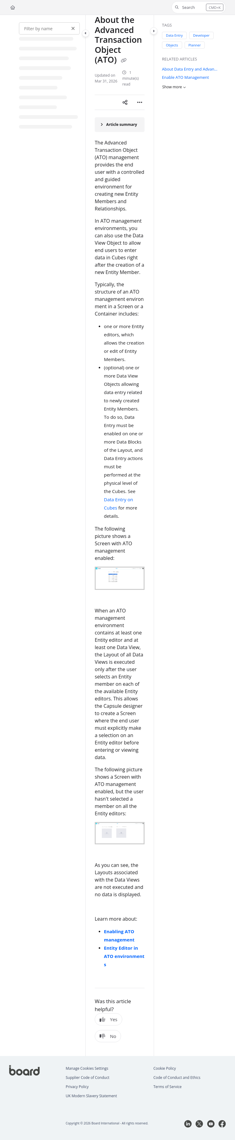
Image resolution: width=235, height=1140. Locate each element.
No (108, 1036)
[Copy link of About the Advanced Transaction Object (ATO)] (124, 60)
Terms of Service (167, 1086)
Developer (201, 35)
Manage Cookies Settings (87, 1068)
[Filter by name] (49, 28)
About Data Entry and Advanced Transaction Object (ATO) (190, 68)
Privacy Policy (77, 1086)
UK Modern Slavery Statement (91, 1095)
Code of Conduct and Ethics (176, 1077)
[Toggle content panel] (153, 31)
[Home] (12, 7)
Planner (195, 44)
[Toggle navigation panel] (85, 33)
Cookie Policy (164, 1068)
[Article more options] (140, 102)
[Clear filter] (73, 28)
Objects (172, 44)
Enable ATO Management (185, 77)
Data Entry (174, 35)
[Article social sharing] (125, 102)
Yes (108, 1019)
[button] (198, 7)
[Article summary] (120, 124)
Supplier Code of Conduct (87, 1077)
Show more (174, 86)
